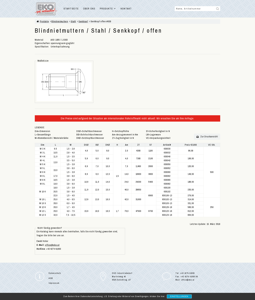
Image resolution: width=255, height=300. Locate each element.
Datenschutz (55, 273)
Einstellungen (179, 296)
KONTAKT (126, 8)
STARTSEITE (71, 8)
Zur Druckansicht (207, 136)
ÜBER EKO (89, 8)
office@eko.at (52, 245)
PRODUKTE (108, 8)
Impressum (54, 283)
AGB (51, 278)
